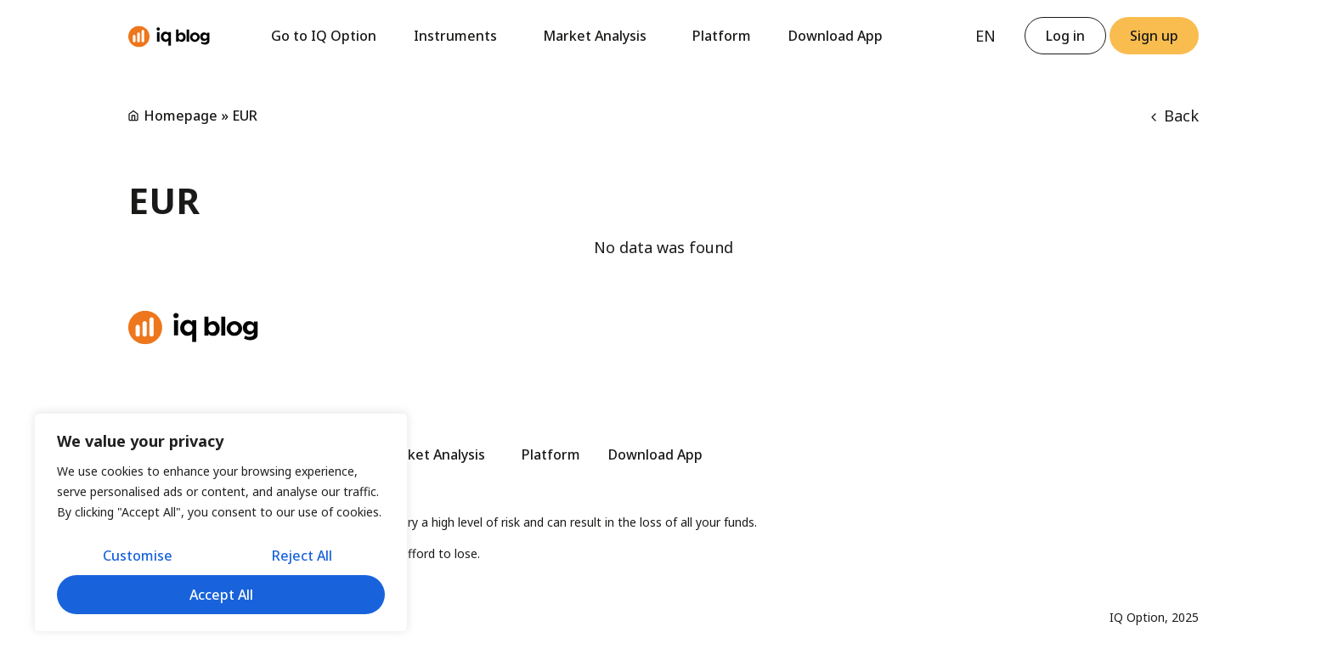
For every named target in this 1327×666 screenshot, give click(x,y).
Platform (721, 35)
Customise (137, 555)
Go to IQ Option (323, 35)
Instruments (459, 35)
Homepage (180, 115)
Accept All (221, 594)
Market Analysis (599, 35)
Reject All (302, 555)
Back (1175, 115)
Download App (835, 35)
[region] (221, 522)
